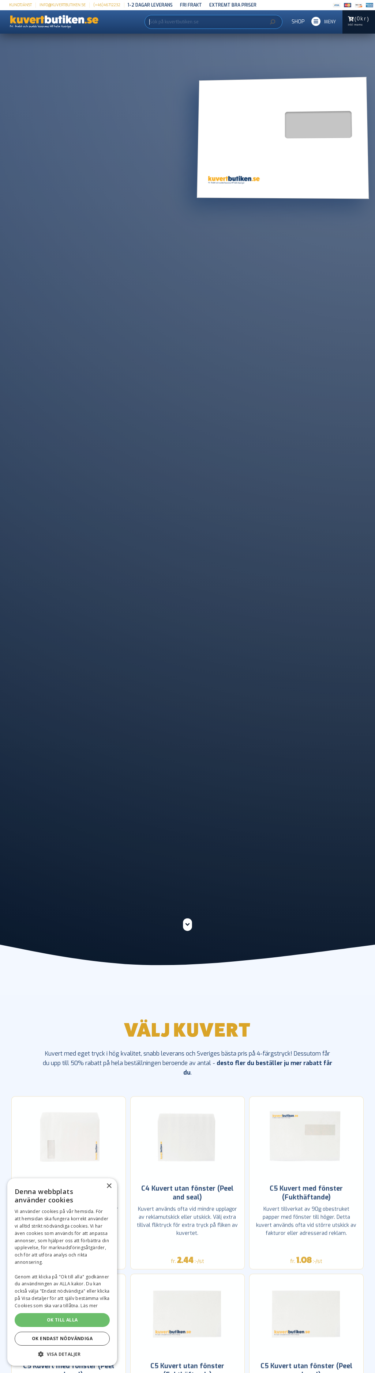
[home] (49, 22)
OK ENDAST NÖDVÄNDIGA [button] (62, 1338)
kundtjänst (20, 5)
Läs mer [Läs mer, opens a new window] (89, 1306)
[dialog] (62, 1272)
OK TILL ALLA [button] (62, 1320)
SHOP (298, 21)
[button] (323, 22)
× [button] (109, 1186)
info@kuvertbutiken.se (63, 5)
